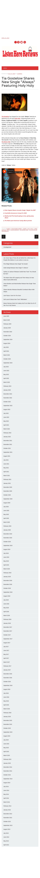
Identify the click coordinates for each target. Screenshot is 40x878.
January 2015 (7, 763)
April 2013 (6, 845)
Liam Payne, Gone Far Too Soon (12, 295)
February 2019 (7, 572)
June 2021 (6, 464)
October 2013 (7, 821)
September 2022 (8, 405)
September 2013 (8, 825)
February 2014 (7, 806)
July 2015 (6, 740)
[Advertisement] (17, 19)
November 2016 (8, 677)
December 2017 (8, 627)
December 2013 (8, 813)
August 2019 (7, 549)
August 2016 (7, 689)
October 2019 (7, 541)
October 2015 (7, 728)
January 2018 (7, 623)
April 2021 (6, 471)
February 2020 (7, 526)
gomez (25, 228)
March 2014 (7, 802)
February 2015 (7, 759)
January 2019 (7, 576)
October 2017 (7, 635)
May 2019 (6, 561)
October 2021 (7, 448)
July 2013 (6, 833)
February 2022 (7, 432)
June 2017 (6, 650)
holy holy (30, 228)
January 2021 (7, 483)
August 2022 (7, 409)
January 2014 (7, 810)
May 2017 (6, 654)
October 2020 (7, 495)
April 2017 (6, 658)
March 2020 (7, 522)
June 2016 (6, 697)
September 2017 (8, 638)
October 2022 (7, 401)
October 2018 (7, 588)
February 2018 (7, 619)
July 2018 (6, 600)
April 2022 (6, 425)
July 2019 (6, 553)
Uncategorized (7, 247)
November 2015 (8, 724)
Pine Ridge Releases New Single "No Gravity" (16, 264)
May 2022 (6, 421)
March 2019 (7, 569)
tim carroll (5, 231)
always (8, 228)
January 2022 (7, 436)
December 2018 (8, 580)
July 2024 (6, 347)
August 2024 (7, 343)
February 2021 (7, 479)
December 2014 (8, 767)
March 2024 (7, 355)
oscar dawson (14, 229)
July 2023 (6, 366)
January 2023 (7, 390)
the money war (23, 229)
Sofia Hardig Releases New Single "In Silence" (16, 267)
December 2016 (8, 673)
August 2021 (7, 456)
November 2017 (8, 631)
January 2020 (7, 530)
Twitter (21, 42)
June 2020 (6, 510)
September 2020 (8, 499)
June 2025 (6, 316)
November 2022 (8, 397)
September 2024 (8, 339)
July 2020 (6, 506)
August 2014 (7, 782)
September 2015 (8, 732)
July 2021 (6, 460)
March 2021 (7, 475)
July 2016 (6, 693)
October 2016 (7, 681)
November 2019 (8, 537)
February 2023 (7, 386)
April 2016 (6, 705)
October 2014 (7, 775)
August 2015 (7, 736)
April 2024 (6, 351)
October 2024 (7, 335)
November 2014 (8, 771)
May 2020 (6, 514)
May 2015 (6, 747)
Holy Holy (17, 118)
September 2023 (8, 363)
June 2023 (6, 370)
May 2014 (6, 794)
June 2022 (6, 417)
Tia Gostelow (5, 116)
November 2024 (8, 331)
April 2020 (6, 518)
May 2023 (6, 374)
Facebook (18, 42)
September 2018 (8, 592)
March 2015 (7, 755)
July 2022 (6, 413)
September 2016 (8, 685)
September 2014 (8, 778)
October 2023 (7, 359)
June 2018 (6, 604)
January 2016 (7, 716)
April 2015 (6, 751)
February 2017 (7, 666)
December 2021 (8, 440)
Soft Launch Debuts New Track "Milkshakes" (15, 299)
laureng (19, 73)
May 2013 (6, 841)
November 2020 (8, 491)
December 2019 (8, 534)
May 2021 (6, 467)
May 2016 (6, 701)
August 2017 (7, 642)
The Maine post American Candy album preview (18, 220)
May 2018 (6, 607)
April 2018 (6, 611)
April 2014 (6, 798)
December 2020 (8, 487)
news (8, 229)
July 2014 (6, 786)
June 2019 (6, 557)
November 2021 (8, 444)
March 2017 (7, 662)
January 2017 (7, 670)
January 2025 (7, 328)
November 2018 (8, 584)
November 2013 (8, 817)
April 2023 (6, 378)
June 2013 (6, 837)
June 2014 (6, 790)
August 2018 (7, 596)
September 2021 (8, 452)
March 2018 (7, 615)
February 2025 (7, 324)
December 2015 (8, 720)
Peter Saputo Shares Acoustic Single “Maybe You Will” (20, 210)
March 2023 (7, 382)
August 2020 (7, 502)
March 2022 (7, 429)
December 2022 (8, 394)
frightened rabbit (16, 228)
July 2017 (6, 646)
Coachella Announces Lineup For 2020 (16, 213)
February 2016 (7, 712)
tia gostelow (33, 229)
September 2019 (8, 545)
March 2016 (7, 708)
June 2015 (6, 743)
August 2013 (7, 829)
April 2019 (6, 565)
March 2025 (7, 320)
